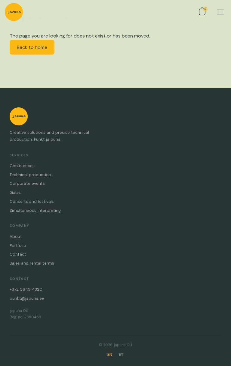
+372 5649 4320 (26, 289)
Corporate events (27, 183)
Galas (15, 192)
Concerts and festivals (32, 201)
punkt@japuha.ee (27, 298)
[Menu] (220, 12)
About (16, 236)
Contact (18, 254)
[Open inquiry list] (202, 12)
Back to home (32, 47)
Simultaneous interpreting (35, 210)
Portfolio (18, 245)
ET (121, 354)
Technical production (30, 174)
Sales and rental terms (32, 263)
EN (109, 354)
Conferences (22, 165)
